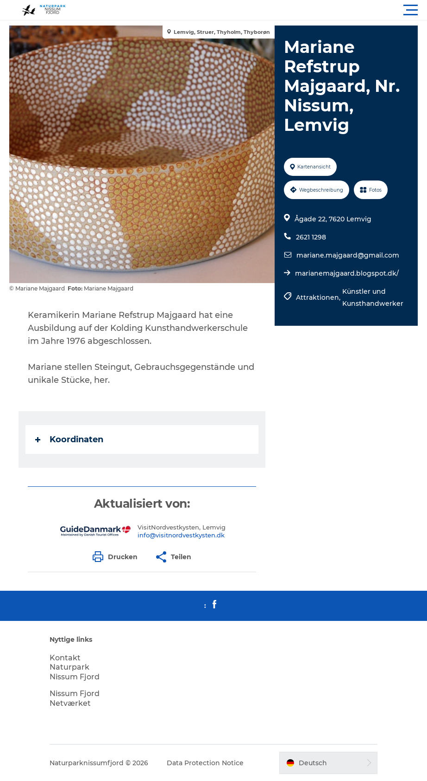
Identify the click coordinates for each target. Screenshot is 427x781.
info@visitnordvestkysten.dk (181, 535)
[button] (255, 10)
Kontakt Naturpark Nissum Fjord (75, 667)
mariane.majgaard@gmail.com (347, 255)
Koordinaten (69, 439)
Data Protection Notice (205, 763)
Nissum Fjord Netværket (75, 698)
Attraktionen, (319, 297)
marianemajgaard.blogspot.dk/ (347, 273)
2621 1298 (311, 237)
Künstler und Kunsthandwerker (372, 297)
